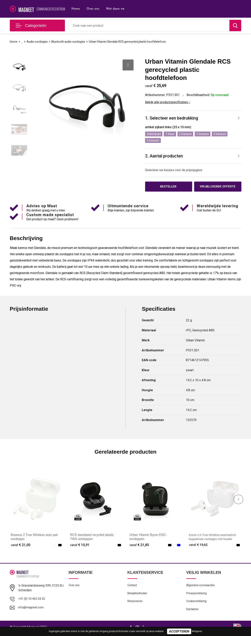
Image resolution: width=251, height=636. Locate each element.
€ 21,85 (139, 545)
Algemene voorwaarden (201, 586)
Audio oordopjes (37, 41)
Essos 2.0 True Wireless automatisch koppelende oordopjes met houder (213, 539)
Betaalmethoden (138, 594)
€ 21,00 (20, 545)
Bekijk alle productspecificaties (167, 102)
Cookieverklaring (196, 603)
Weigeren (197, 631)
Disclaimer (193, 611)
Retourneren (135, 603)
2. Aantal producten (164, 156)
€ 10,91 (80, 545)
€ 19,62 (198, 545)
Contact (132, 586)
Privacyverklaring (197, 594)
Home (76, 8)
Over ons (92, 8)
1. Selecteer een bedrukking (171, 118)
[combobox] (149, 25)
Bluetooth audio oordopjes (69, 41)
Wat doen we (115, 8)
